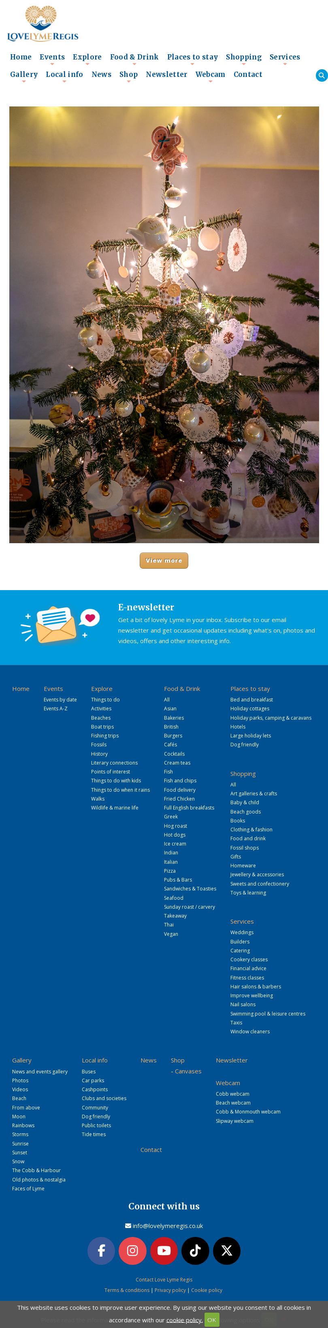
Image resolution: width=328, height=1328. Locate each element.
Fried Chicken (179, 798)
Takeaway (175, 915)
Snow (18, 1161)
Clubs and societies (104, 1098)
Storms (20, 1134)
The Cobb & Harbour (36, 1170)
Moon (19, 1116)
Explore (87, 59)
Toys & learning (248, 892)
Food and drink (248, 838)
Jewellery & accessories (257, 874)
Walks (97, 798)
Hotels (237, 726)
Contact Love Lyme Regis (164, 1279)
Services (285, 59)
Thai (169, 924)
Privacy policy (170, 1289)
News (101, 74)
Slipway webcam (234, 1121)
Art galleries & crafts (253, 793)
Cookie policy (206, 1289)
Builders (239, 941)
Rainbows (23, 1125)
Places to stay (192, 59)
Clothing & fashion (251, 829)
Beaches (101, 717)
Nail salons (243, 1004)
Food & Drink (134, 59)
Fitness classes (247, 977)
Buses (89, 1071)
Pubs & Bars (178, 879)
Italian (171, 861)
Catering (240, 950)
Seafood (173, 898)
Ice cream (175, 843)
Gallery (24, 76)
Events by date (60, 699)
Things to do (105, 699)
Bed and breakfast (251, 699)
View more (164, 560)
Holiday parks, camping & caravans (270, 717)
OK (211, 1319)
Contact (248, 74)
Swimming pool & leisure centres (267, 1013)
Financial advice (248, 968)
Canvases (188, 1071)
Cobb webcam (232, 1093)
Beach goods (245, 811)
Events (52, 59)
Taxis (236, 1022)
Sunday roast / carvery (189, 906)
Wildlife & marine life (114, 807)
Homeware (243, 865)
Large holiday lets (250, 735)
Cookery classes (249, 959)
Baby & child (244, 802)
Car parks (93, 1080)
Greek (171, 816)
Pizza (170, 870)
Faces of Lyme (28, 1188)
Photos (20, 1080)
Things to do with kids (116, 780)
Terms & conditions (126, 1289)
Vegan (171, 934)
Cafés (170, 744)
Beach (19, 1098)
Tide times (94, 1134)
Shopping (244, 59)
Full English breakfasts (189, 807)
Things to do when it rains (120, 789)
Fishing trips (105, 735)
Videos (20, 1089)
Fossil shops (244, 847)
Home (21, 57)
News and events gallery (40, 1071)
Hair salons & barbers (255, 986)
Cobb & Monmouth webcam (248, 1111)
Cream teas (177, 762)
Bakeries (174, 717)
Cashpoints (95, 1089)
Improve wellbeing (251, 995)
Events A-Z (56, 708)
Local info (64, 76)
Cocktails (174, 753)
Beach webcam (233, 1102)
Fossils (98, 744)
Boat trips (102, 726)
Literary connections (114, 762)
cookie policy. (184, 1319)
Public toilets (96, 1125)
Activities (101, 708)
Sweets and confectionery (259, 883)
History (99, 753)
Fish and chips (180, 780)
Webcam (211, 76)
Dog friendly (244, 744)
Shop (128, 76)
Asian (170, 708)
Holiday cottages (249, 708)
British (171, 726)
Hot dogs (174, 834)
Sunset (19, 1152)
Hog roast (175, 825)
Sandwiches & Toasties (190, 888)
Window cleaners (250, 1031)
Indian (171, 852)
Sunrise (20, 1143)
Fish (168, 771)
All (167, 699)
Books (237, 820)
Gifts (235, 856)
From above (26, 1107)
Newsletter (166, 74)
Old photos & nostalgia (39, 1179)
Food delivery (180, 789)
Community (95, 1107)
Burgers (173, 735)
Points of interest (110, 771)
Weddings (241, 932)
